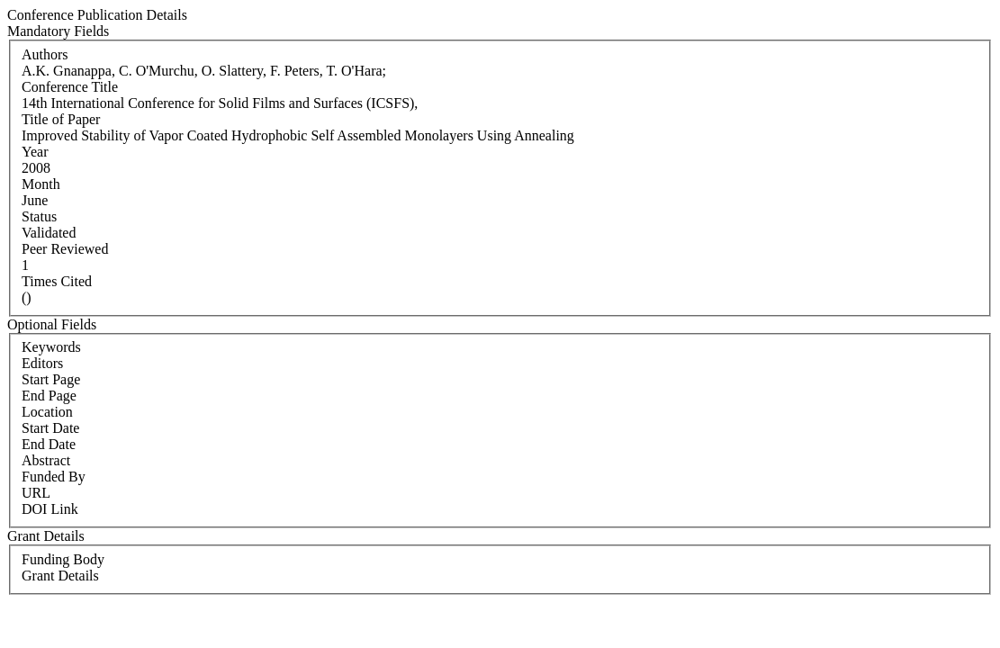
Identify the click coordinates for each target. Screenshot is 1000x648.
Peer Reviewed (65, 248)
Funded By (54, 476)
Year (35, 151)
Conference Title (70, 86)
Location (47, 411)
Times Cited (57, 281)
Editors (42, 363)
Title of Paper (61, 119)
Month (41, 184)
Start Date (50, 428)
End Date (49, 444)
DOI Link (50, 509)
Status (39, 216)
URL (36, 492)
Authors (45, 54)
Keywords (51, 347)
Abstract (46, 460)
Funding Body (63, 559)
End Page (49, 395)
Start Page (51, 379)
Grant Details (60, 575)
